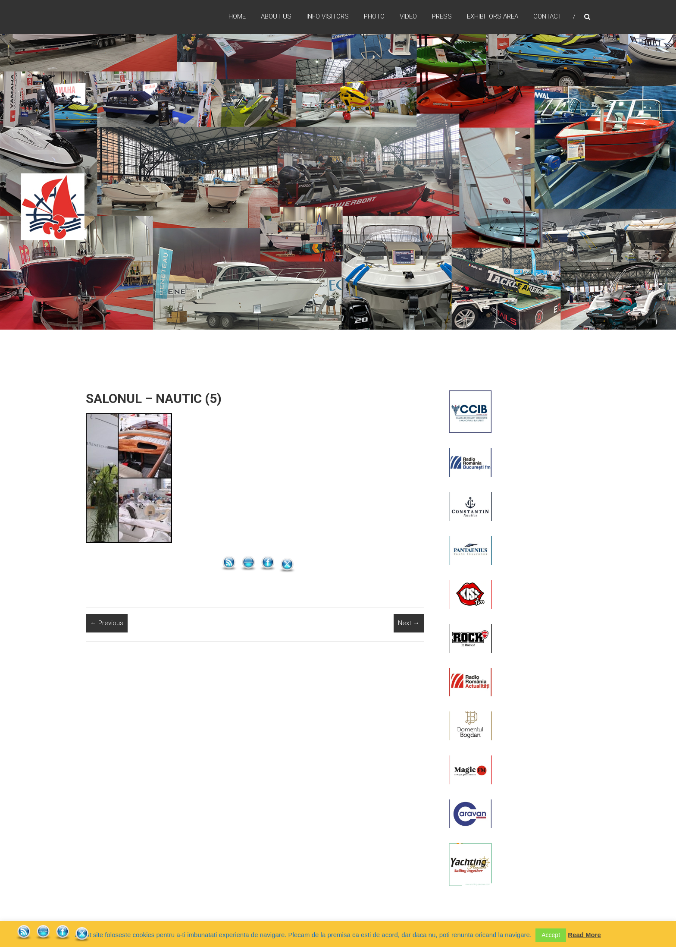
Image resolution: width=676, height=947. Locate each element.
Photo (374, 17)
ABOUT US (276, 17)
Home (237, 17)
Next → (408, 623)
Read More (584, 934)
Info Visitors (328, 17)
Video (408, 17)
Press (442, 17)
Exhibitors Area (492, 17)
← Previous (106, 623)
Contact (547, 17)
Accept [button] (550, 934)
